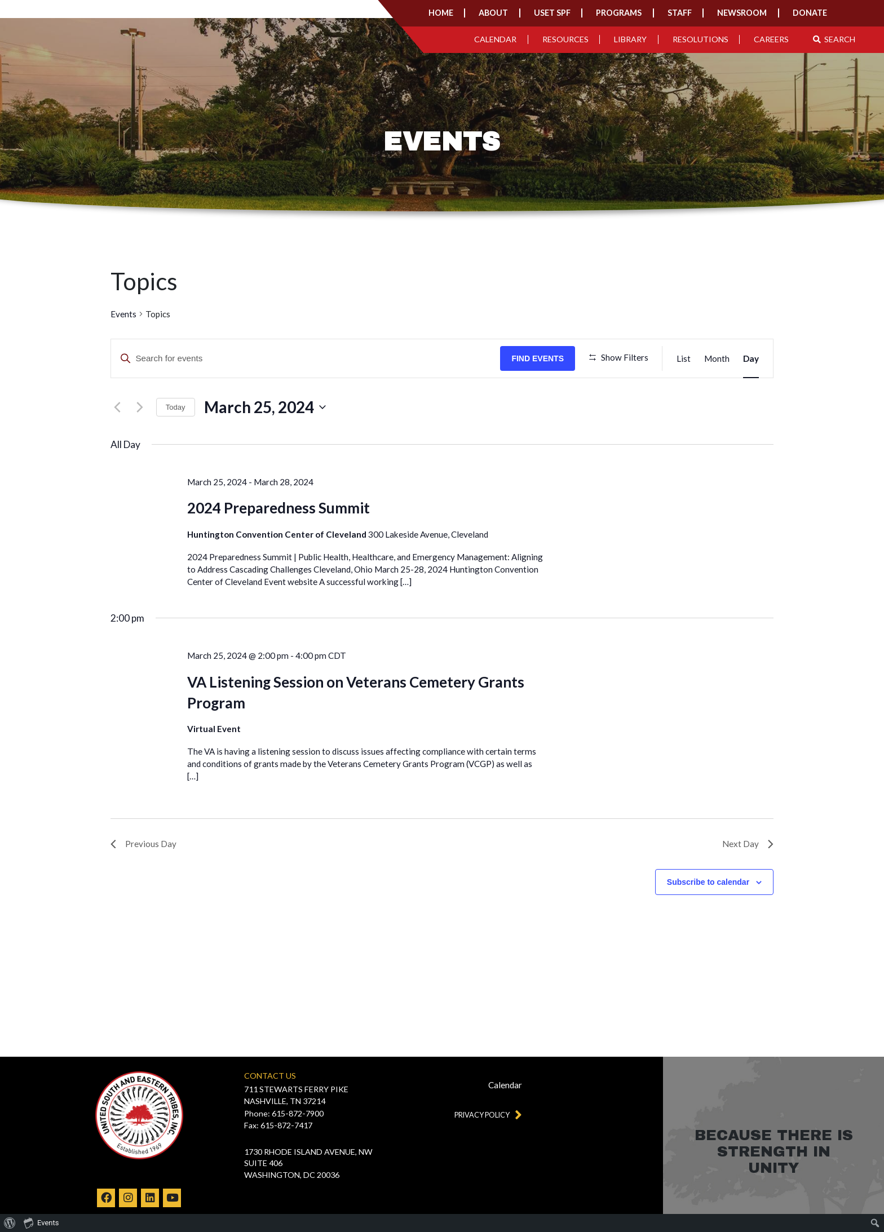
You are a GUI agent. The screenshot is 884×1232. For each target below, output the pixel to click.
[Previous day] (117, 443)
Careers (771, 39)
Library (630, 39)
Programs (619, 12)
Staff (680, 12)
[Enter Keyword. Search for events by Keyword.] (307, 358)
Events (123, 314)
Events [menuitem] (41, 1222)
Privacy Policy (487, 1115)
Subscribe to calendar (708, 917)
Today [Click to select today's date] (175, 442)
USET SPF (552, 12)
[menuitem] (10, 1223)
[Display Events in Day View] (751, 358)
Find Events (541, 358)
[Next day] (140, 443)
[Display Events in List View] (684, 358)
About (493, 12)
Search (834, 39)
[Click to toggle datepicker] (265, 443)
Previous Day (143, 879)
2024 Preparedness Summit (278, 543)
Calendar (495, 39)
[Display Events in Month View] (717, 358)
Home (440, 12)
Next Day (748, 879)
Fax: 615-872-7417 (278, 1125)
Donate (810, 12)
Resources (565, 39)
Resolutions (700, 39)
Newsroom (742, 12)
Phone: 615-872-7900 (284, 1113)
